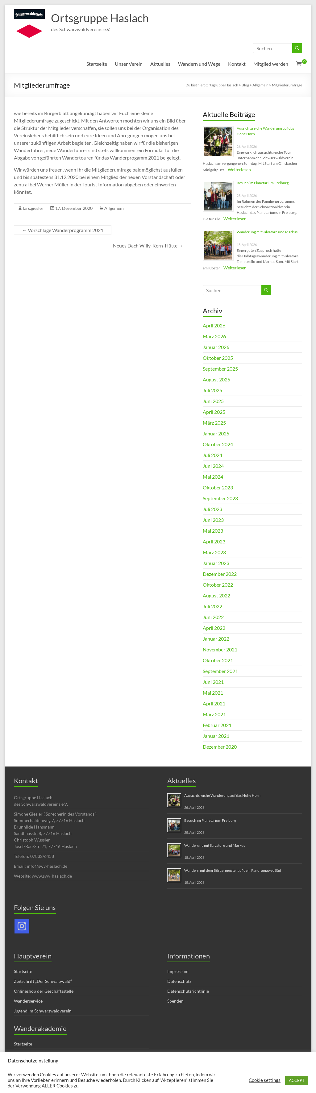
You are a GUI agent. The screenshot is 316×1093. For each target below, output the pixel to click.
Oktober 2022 (218, 585)
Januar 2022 (216, 639)
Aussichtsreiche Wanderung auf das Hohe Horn (222, 795)
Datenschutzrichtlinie (188, 991)
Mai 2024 (213, 477)
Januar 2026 (216, 347)
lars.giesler (33, 208)
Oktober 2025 (218, 358)
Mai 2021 (213, 693)
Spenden (175, 1001)
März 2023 (214, 552)
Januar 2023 (216, 563)
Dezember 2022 (220, 574)
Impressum (178, 971)
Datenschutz (179, 981)
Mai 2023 (213, 531)
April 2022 (214, 628)
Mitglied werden (270, 64)
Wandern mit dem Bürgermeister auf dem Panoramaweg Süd (232, 870)
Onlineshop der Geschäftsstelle (43, 991)
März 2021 (214, 714)
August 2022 (216, 595)
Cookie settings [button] (265, 1080)
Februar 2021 (217, 725)
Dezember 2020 (220, 747)
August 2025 (216, 379)
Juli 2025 (212, 390)
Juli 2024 (212, 455)
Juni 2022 (213, 617)
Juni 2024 (213, 466)
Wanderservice (28, 1001)
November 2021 (220, 649)
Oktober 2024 (218, 444)
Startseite (96, 64)
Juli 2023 (212, 509)
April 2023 (214, 541)
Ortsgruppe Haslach (100, 18)
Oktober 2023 (218, 487)
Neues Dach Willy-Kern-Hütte (148, 245)
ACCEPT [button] (297, 1080)
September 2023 (220, 498)
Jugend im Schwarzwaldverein (43, 1010)
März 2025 (214, 423)
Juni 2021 (213, 682)
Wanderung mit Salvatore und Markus (267, 232)
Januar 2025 (216, 433)
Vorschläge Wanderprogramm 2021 (62, 230)
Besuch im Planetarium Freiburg (263, 183)
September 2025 (220, 369)
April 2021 (214, 703)
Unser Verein (129, 64)
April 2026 (214, 325)
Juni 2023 (213, 520)
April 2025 (214, 412)
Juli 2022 (212, 606)
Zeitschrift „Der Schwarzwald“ (43, 981)
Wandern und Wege (199, 64)
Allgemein (114, 208)
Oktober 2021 (218, 660)
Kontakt (237, 64)
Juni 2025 (213, 401)
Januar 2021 (216, 736)
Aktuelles (160, 64)
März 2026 (214, 336)
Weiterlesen (239, 169)
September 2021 (220, 671)
